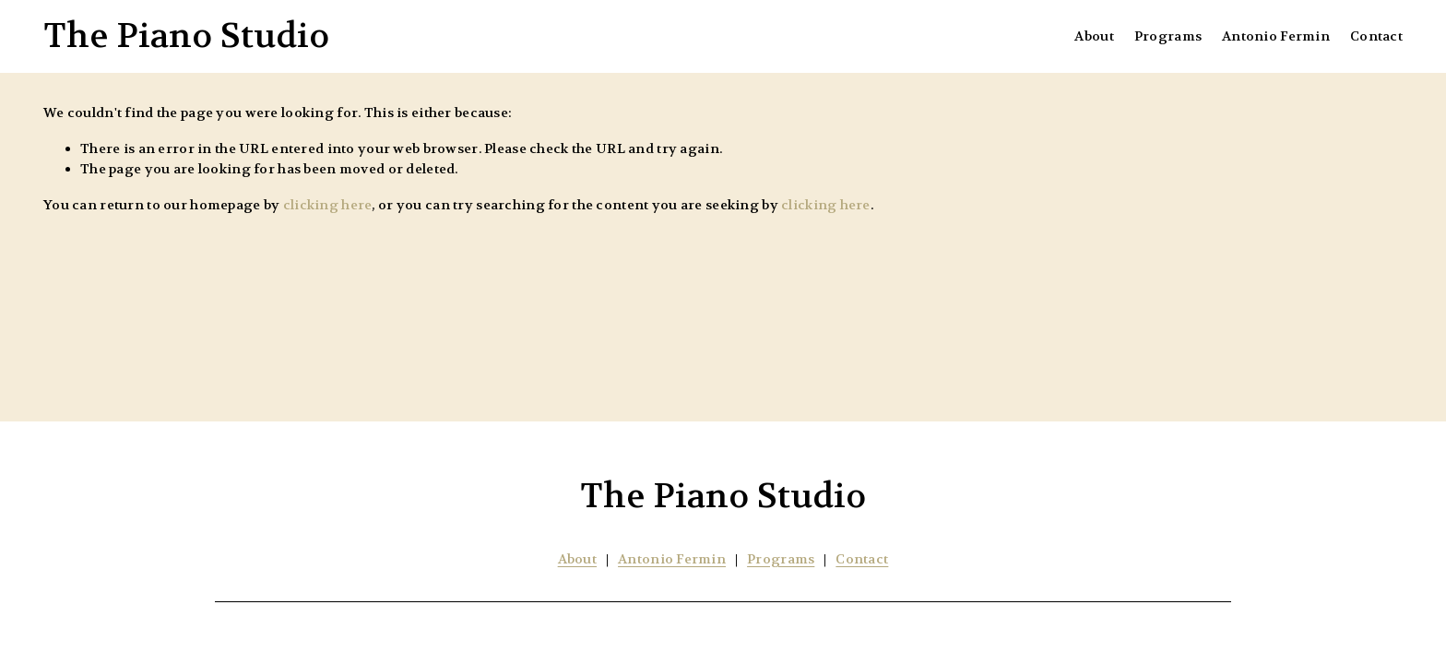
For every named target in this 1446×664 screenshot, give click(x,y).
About (1093, 36)
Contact (1376, 36)
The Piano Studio (186, 36)
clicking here (328, 205)
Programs (1168, 36)
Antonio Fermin (1276, 36)
